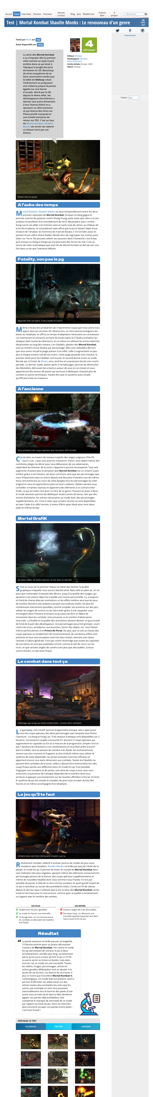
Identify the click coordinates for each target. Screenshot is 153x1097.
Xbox (40, 48)
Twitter (58, 1029)
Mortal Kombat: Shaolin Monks (39, 214)
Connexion (130, 38)
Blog (73, 14)
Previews (47, 14)
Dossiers (37, 14)
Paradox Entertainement (77, 63)
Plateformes (88, 14)
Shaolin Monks (55, 869)
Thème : (130, 100)
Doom (44, 364)
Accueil (8, 14)
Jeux (79, 14)
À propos (114, 14)
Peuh (28, 42)
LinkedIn (86, 1029)
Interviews (26, 14)
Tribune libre (102, 14)
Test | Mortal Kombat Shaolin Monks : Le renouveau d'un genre (68, 24)
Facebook (30, 1029)
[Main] (64, 14)
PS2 (38, 43)
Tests (16, 14)
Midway (78, 59)
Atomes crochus (61, 14)
